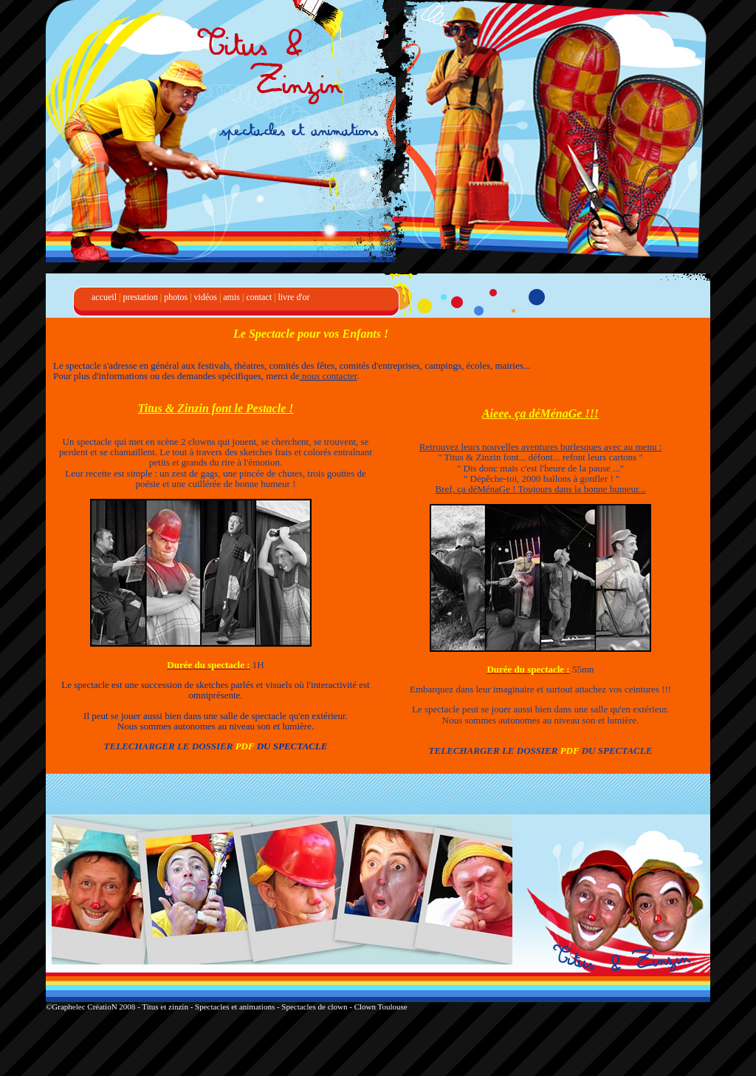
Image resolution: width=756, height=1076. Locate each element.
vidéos (205, 297)
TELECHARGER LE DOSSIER (168, 746)
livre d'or (293, 297)
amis (231, 297)
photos (176, 297)
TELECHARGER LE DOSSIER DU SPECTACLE (541, 750)
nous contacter (328, 375)
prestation (140, 297)
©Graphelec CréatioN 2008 (91, 1006)
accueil (104, 297)
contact (259, 297)
